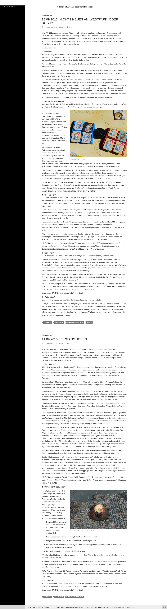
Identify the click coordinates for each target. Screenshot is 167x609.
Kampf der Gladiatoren (74, 322)
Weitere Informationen (115, 607)
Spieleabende (47, 16)
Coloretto (47, 322)
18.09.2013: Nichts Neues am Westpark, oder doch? (80, 21)
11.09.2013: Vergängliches (64, 339)
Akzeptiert (131, 607)
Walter (62, 27)
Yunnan (89, 322)
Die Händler (59, 322)
